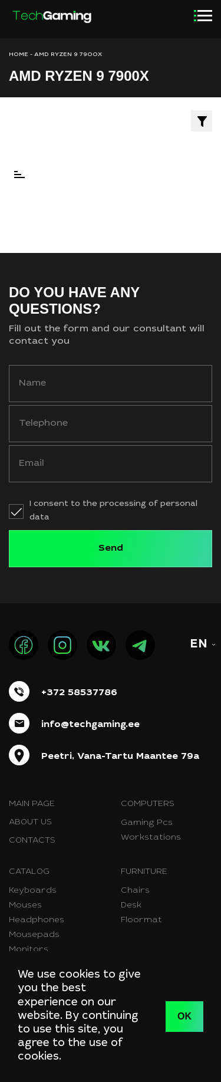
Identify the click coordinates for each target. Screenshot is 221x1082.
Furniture (144, 872)
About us (30, 822)
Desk (131, 906)
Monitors (28, 950)
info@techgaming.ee (90, 724)
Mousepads (34, 935)
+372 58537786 (79, 693)
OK (184, 1016)
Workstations (151, 838)
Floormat (141, 920)
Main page (32, 804)
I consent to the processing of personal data (113, 511)
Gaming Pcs (147, 823)
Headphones (36, 920)
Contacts (32, 841)
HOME (18, 55)
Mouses (25, 906)
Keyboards (33, 891)
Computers (147, 804)
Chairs (135, 891)
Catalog (29, 872)
